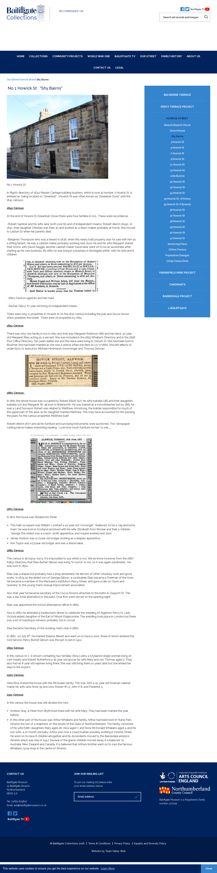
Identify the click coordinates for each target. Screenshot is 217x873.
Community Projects (67, 56)
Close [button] (209, 868)
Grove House (177, 130)
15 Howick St (177, 170)
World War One (98, 56)
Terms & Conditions (99, 843)
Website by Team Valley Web (108, 851)
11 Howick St (177, 164)
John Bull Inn (177, 176)
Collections (38, 56)
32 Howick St (177, 187)
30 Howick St (177, 181)
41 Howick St (177, 238)
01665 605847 (19, 801)
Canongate (177, 284)
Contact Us (102, 67)
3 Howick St (177, 141)
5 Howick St (177, 147)
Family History (171, 56)
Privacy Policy (122, 843)
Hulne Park (124, 719)
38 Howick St (177, 221)
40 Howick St (177, 232)
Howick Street (27, 79)
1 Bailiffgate (177, 308)
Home (20, 56)
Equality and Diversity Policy (150, 843)
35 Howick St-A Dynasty (177, 204)
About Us (193, 56)
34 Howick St (177, 193)
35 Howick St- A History (177, 198)
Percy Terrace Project (177, 106)
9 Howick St (177, 159)
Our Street (148, 56)
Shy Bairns (177, 136)
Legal (119, 67)
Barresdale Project (177, 296)
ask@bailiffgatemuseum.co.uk (30, 805)
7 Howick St (177, 153)
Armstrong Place (177, 243)
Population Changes (177, 255)
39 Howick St (177, 227)
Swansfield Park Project (177, 272)
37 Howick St (177, 215)
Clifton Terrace (177, 249)
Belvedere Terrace (177, 94)
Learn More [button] (108, 868)
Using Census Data (177, 261)
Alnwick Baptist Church (177, 125)
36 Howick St (177, 210)
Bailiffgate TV (125, 56)
